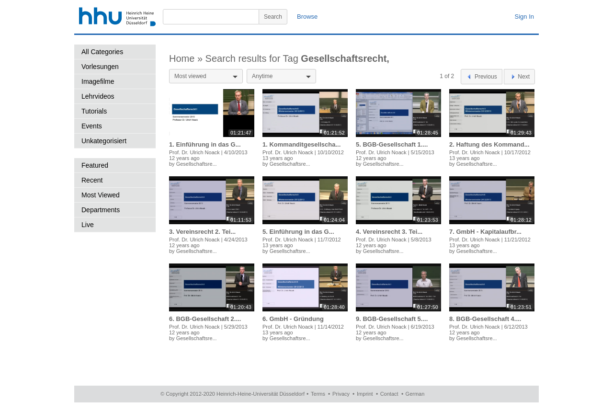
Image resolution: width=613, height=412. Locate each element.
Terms (318, 394)
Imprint (365, 394)
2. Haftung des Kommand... (489, 144)
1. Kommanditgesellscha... (301, 144)
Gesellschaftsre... (196, 164)
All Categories (102, 52)
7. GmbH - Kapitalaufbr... (485, 231)
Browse (307, 16)
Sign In (524, 16)
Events (91, 126)
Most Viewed (100, 195)
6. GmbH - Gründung (293, 318)
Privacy (341, 394)
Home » (187, 58)
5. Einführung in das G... (298, 231)
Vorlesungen (100, 66)
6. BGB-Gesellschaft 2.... (205, 318)
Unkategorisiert (103, 141)
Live (87, 225)
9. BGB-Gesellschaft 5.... (392, 318)
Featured (94, 165)
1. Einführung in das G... (205, 144)
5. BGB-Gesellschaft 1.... (392, 144)
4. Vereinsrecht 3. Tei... (389, 231)
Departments (100, 210)
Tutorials (94, 111)
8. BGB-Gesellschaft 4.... (485, 318)
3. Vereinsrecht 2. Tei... (202, 231)
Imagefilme (97, 81)
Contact (389, 394)
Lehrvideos (97, 96)
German (415, 394)
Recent (91, 180)
